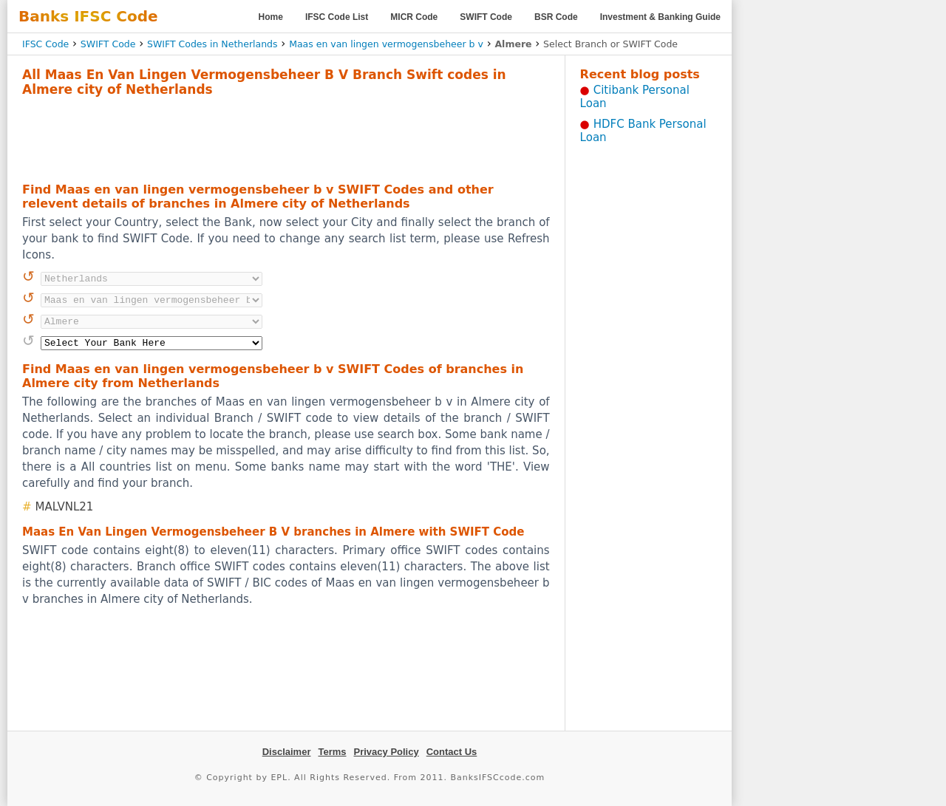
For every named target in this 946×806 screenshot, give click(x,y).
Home (271, 17)
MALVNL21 (64, 506)
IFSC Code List (336, 17)
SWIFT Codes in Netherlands (212, 43)
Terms (332, 751)
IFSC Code (45, 43)
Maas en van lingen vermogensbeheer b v (386, 43)
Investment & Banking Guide (660, 17)
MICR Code (414, 17)
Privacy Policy (386, 751)
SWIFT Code (486, 17)
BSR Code (556, 17)
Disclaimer (286, 751)
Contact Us (451, 751)
